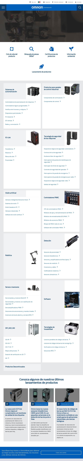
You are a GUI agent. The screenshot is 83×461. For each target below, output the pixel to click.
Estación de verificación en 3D (15, 354)
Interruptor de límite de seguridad (55, 166)
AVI (7, 358)
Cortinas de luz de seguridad (53, 152)
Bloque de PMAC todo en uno (54, 224)
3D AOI (8, 343)
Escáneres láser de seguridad (53, 156)
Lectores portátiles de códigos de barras (57, 339)
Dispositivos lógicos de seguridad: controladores (59, 149)
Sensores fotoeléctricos (52, 256)
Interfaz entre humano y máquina (16, 109)
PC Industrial (10, 117)
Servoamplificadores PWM (14, 307)
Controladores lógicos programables (17, 106)
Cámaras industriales (12, 211)
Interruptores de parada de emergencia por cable (59, 177)
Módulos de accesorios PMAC (54, 220)
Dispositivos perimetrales (13, 113)
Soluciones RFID (49, 351)
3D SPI (8, 339)
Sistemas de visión (11, 203)
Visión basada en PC (12, 207)
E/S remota (9, 120)
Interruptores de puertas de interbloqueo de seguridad (57, 161)
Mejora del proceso (12, 351)
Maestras (9, 153)
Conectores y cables (51, 267)
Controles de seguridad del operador (56, 169)
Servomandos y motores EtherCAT (16, 298)
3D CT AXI (9, 347)
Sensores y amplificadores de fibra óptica (57, 259)
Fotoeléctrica (10, 149)
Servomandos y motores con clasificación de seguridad (18, 303)
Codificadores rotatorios (52, 271)
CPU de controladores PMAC (53, 209)
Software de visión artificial (14, 215)
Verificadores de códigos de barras (55, 347)
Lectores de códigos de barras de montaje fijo (58, 343)
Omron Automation (7, 16)
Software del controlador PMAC (54, 227)
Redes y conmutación (12, 124)
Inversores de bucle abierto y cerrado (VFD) (19, 315)
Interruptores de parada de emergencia (56, 173)
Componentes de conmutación (54, 98)
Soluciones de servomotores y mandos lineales (20, 311)
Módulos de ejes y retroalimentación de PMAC (59, 213)
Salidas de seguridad (51, 184)
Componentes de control (52, 101)
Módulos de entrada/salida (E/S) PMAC (56, 216)
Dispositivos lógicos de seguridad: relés (57, 181)
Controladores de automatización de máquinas (20, 102)
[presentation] (3, 7)
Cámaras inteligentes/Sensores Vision (17, 200)
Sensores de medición (51, 263)
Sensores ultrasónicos (51, 274)
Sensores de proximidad (52, 252)
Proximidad (9, 160)
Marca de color (10, 156)
